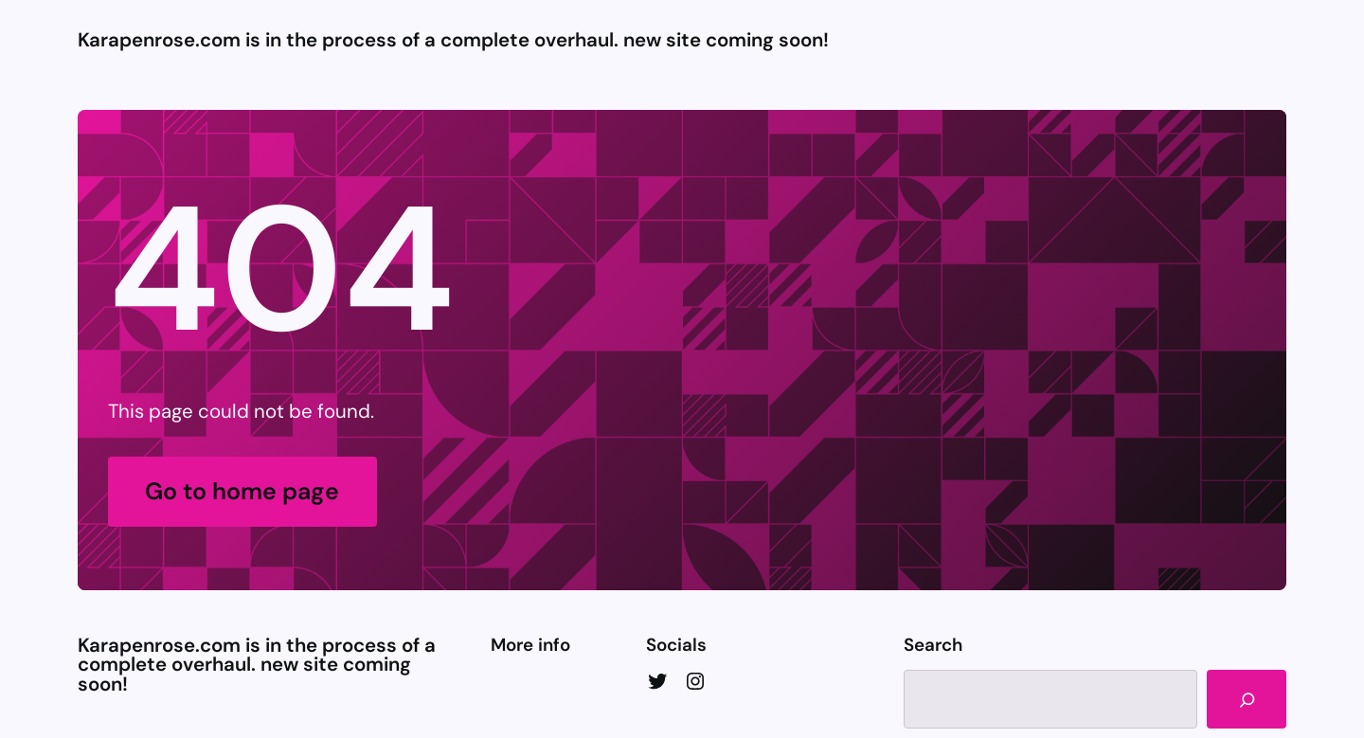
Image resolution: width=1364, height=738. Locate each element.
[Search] (1246, 699)
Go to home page (242, 491)
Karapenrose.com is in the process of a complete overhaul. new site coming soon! (453, 39)
